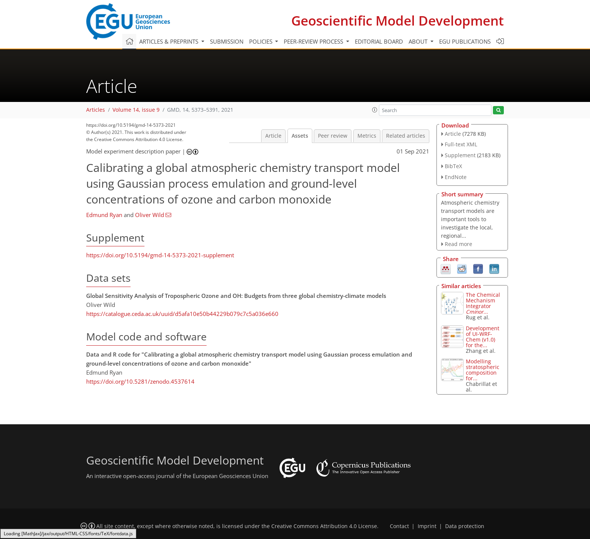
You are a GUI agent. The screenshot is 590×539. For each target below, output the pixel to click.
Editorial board (379, 41)
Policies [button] (261, 41)
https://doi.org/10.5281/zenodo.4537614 (140, 381)
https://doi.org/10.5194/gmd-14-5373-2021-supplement (160, 255)
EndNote (456, 177)
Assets (300, 135)
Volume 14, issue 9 (136, 109)
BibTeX (453, 166)
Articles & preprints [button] (169, 41)
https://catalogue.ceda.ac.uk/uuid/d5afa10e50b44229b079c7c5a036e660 (182, 313)
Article (273, 135)
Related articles (405, 135)
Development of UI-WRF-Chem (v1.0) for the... (482, 337)
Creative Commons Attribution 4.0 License (324, 526)
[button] (374, 109)
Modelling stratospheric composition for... (482, 370)
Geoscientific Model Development (397, 20)
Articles (95, 109)
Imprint (427, 526)
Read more (458, 243)
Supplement (460, 155)
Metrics (366, 135)
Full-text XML (461, 144)
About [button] (419, 41)
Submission (226, 41)
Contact (399, 526)
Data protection (464, 526)
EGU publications (465, 41)
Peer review (332, 135)
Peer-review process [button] (314, 41)
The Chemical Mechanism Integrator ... (483, 303)
